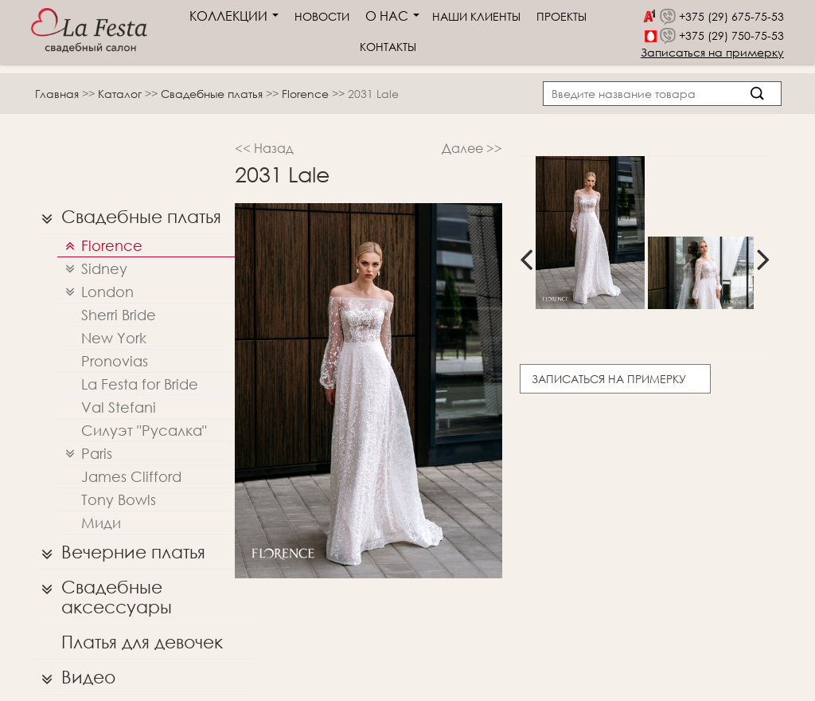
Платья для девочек (142, 642)
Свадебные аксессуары (102, 593)
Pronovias (114, 361)
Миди (101, 522)
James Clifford (131, 476)
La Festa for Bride (139, 384)
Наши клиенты (476, 16)
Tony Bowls (118, 499)
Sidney (92, 268)
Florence (307, 93)
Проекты (561, 16)
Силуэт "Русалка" (144, 430)
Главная (57, 93)
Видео (74, 677)
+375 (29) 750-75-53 (731, 35)
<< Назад (264, 147)
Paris (84, 453)
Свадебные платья (213, 93)
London (95, 292)
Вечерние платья (119, 552)
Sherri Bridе (118, 314)
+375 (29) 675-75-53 (731, 16)
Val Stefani (118, 407)
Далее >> (472, 147)
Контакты (388, 46)
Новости (321, 16)
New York (113, 338)
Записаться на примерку (712, 52)
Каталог (121, 93)
